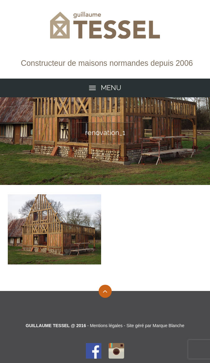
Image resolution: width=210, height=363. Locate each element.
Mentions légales (106, 325)
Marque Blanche (168, 325)
